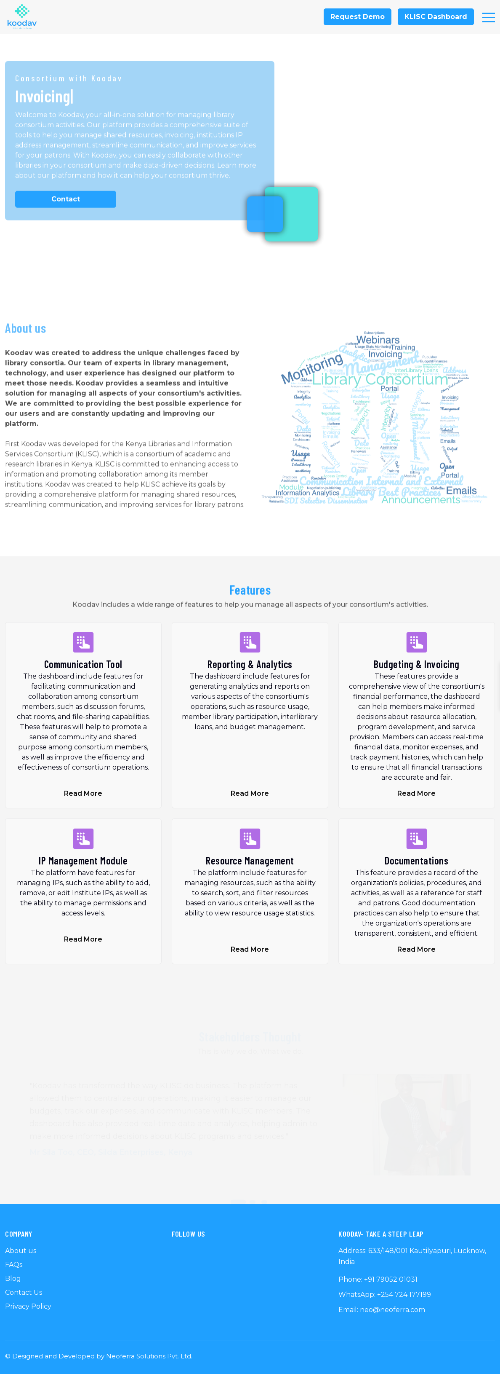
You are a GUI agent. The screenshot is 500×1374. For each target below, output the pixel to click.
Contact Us (23, 1292)
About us (20, 1251)
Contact (65, 200)
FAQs (13, 1265)
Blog (13, 1279)
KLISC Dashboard (435, 17)
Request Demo (357, 17)
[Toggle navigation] (488, 17)
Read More (83, 793)
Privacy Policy (28, 1306)
